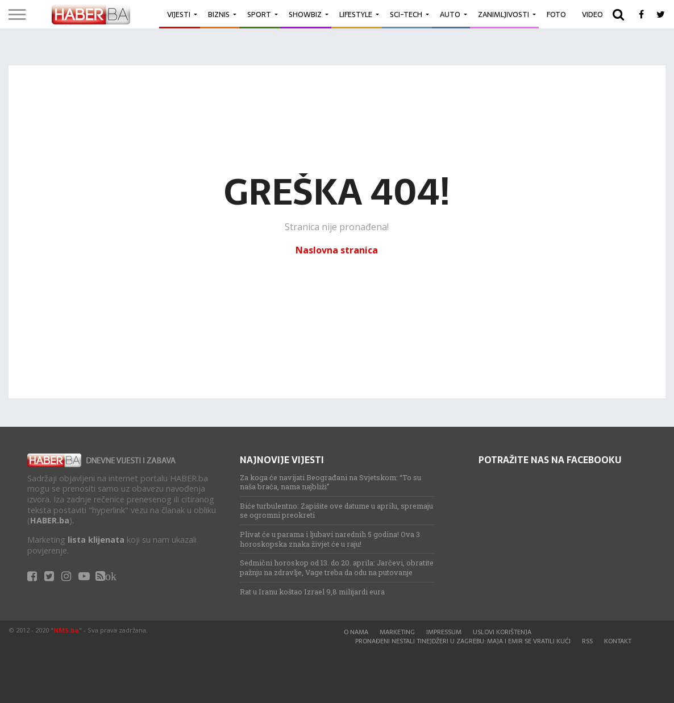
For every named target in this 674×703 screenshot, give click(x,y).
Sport (259, 14)
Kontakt (617, 641)
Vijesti (178, 14)
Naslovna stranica (337, 250)
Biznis (219, 14)
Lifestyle (355, 14)
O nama (356, 632)
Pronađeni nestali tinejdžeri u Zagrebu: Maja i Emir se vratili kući (463, 641)
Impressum (443, 632)
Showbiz (305, 14)
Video (592, 14)
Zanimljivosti (503, 14)
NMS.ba (66, 630)
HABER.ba (49, 520)
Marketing (397, 632)
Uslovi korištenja (502, 632)
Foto (556, 14)
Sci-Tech (406, 14)
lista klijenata (96, 539)
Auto (450, 14)
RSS (587, 641)
